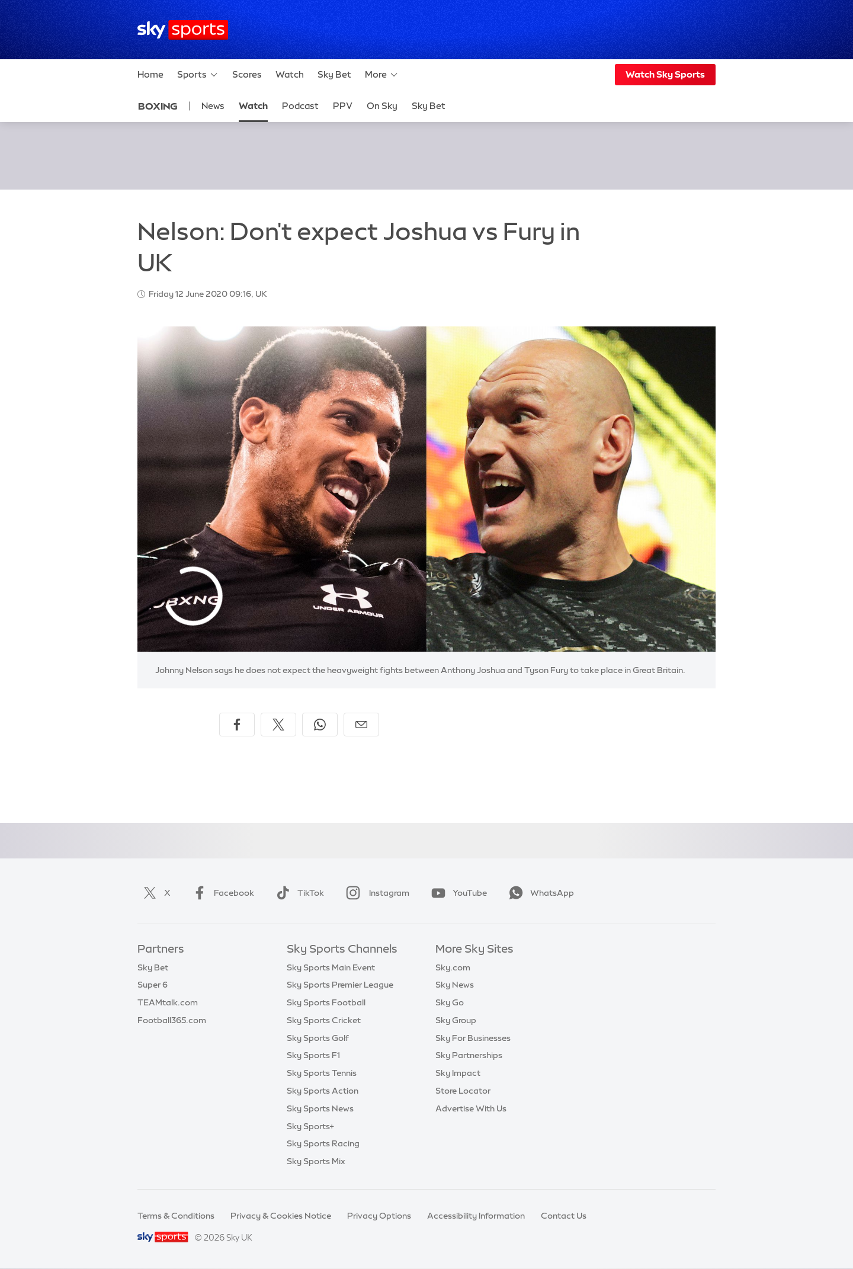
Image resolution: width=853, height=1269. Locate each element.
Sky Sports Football (326, 1002)
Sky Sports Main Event (331, 967)
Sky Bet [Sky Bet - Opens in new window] (428, 105)
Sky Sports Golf (318, 1038)
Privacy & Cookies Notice (280, 1216)
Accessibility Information (476, 1216)
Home (150, 74)
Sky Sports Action (322, 1091)
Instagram (375, 893)
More (382, 74)
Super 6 (152, 984)
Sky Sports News (320, 1108)
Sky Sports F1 (313, 1055)
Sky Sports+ (310, 1126)
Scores (247, 74)
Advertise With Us (470, 1108)
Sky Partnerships (468, 1055)
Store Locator (462, 1091)
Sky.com (452, 967)
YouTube (456, 893)
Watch (289, 74)
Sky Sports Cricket (324, 1020)
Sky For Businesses (473, 1038)
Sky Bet (334, 74)
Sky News (454, 984)
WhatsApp (539, 893)
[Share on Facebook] (237, 724)
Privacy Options (379, 1216)
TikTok (297, 893)
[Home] (182, 30)
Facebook (221, 893)
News (213, 105)
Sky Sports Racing (323, 1143)
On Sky (382, 105)
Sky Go (449, 1002)
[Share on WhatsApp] (320, 724)
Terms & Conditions (175, 1216)
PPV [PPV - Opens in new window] (342, 105)
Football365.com (171, 1020)
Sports (198, 74)
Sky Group (455, 1020)
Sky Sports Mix (316, 1161)
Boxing (158, 106)
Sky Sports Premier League (340, 984)
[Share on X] (278, 724)
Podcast (300, 105)
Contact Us (563, 1216)
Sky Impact (457, 1073)
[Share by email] (361, 724)
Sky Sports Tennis (322, 1073)
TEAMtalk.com (167, 1002)
